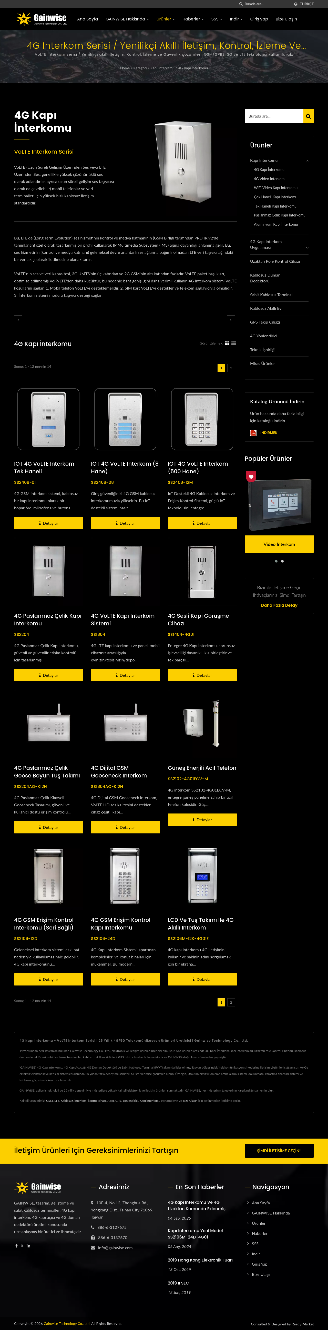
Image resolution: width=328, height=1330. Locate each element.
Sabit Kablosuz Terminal (271, 294)
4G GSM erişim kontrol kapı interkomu (120, 923)
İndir (236, 19)
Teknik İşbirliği (262, 349)
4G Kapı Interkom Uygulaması (266, 244)
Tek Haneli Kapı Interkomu (275, 206)
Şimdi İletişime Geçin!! (279, 1150)
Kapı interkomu (150, 1101)
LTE (56, 1101)
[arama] (241, 4)
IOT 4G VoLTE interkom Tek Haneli (44, 467)
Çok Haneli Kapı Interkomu (275, 197)
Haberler (193, 19)
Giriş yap (259, 19)
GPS (118, 1101)
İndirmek (264, 433)
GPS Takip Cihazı (265, 321)
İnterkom (80, 1101)
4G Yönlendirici (263, 335)
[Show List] (233, 343)
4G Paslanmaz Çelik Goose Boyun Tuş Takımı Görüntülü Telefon (47, 775)
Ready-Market (303, 1323)
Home (125, 68)
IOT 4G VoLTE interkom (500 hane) (198, 467)
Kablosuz (67, 1101)
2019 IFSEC (178, 1282)
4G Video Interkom (269, 179)
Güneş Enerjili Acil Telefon (202, 768)
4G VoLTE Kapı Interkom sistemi (123, 619)
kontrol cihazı (97, 1101)
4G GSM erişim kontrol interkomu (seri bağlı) (44, 923)
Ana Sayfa (87, 19)
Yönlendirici (130, 1101)
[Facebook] (16, 1245)
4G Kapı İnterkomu (193, 68)
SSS (216, 19)
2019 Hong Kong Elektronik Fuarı (200, 1259)
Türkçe (307, 4)
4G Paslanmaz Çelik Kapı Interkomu (47, 619)
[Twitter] (22, 1245)
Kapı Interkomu (162, 68)
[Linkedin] (28, 1245)
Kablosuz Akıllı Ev (265, 308)
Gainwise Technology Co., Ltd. (67, 1323)
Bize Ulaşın (286, 19)
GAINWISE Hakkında (127, 19)
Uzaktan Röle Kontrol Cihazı (275, 261)
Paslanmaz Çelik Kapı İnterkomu (279, 215)
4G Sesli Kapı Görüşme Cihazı (198, 619)
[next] (231, 319)
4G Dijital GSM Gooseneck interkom (119, 771)
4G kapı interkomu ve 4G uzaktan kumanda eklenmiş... (198, 1205)
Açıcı (110, 1101)
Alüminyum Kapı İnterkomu (276, 224)
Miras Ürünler (262, 363)
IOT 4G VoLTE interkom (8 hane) (125, 467)
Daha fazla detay (279, 605)
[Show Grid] (227, 343)
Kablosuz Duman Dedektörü (265, 277)
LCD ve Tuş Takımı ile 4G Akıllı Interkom (200, 923)
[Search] (267, 4)
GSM (49, 1101)
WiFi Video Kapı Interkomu (276, 188)
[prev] (18, 319)
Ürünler (166, 19)
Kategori (140, 68)
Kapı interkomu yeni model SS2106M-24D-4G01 (195, 1233)
